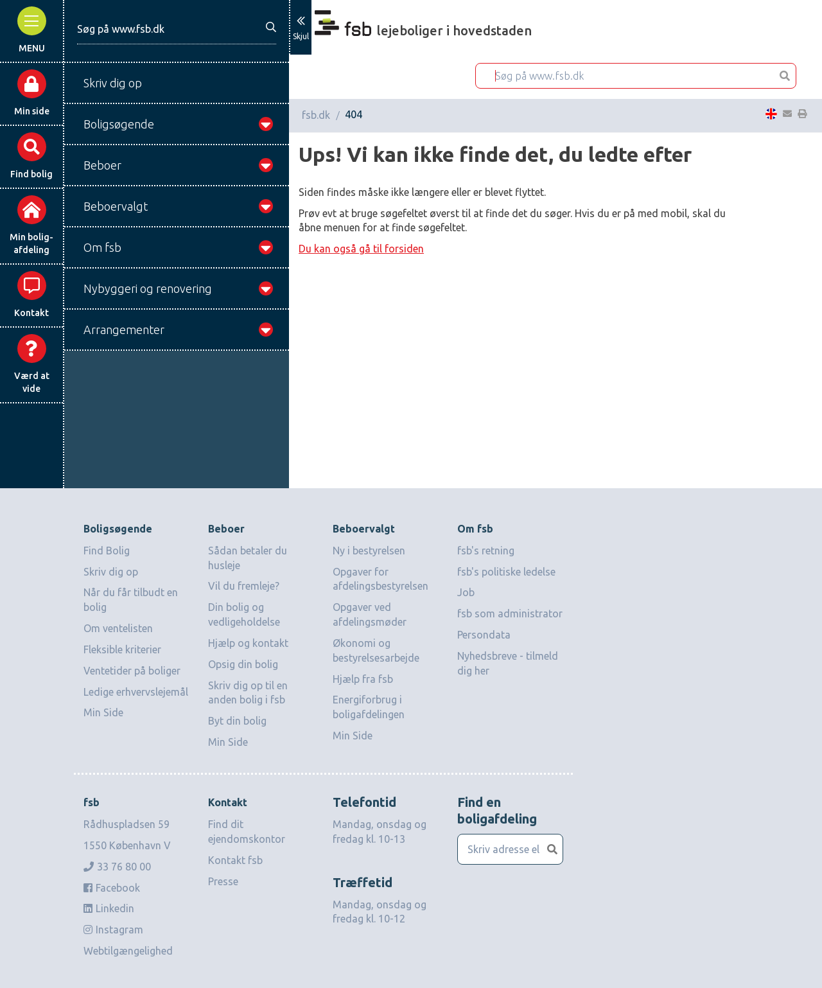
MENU (31, 29)
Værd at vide (31, 364)
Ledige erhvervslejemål (135, 692)
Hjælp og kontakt (248, 643)
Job (466, 592)
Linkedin (108, 908)
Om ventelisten (118, 628)
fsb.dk (316, 115)
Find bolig (31, 155)
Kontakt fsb (235, 860)
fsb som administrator (510, 613)
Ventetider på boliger (131, 670)
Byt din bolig (237, 721)
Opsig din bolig (243, 664)
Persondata (484, 634)
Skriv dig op (110, 572)
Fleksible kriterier (122, 649)
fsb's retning (485, 550)
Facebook (111, 888)
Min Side (103, 712)
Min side (31, 92)
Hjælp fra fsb (363, 679)
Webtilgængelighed (128, 951)
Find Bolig (106, 550)
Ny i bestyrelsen (369, 550)
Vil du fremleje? (243, 586)
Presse (223, 881)
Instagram (113, 929)
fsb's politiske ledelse (506, 572)
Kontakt (31, 294)
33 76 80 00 (117, 866)
